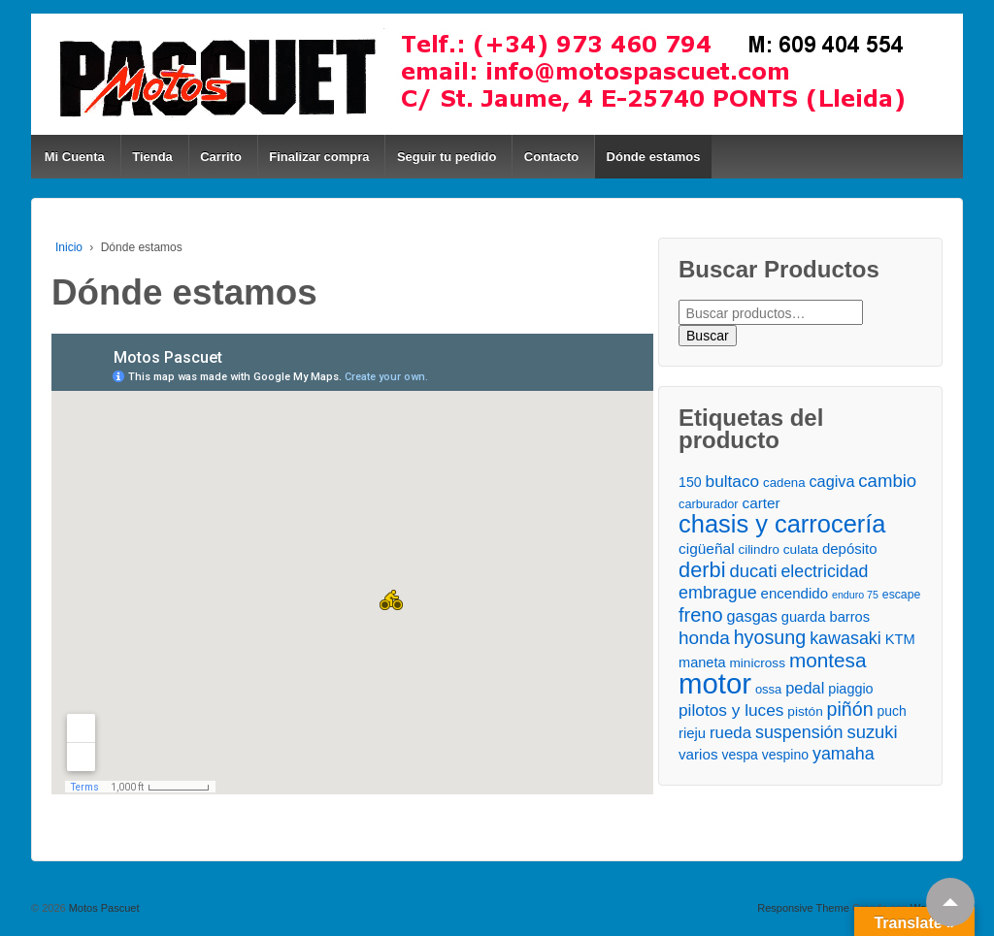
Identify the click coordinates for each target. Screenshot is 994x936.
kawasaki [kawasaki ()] (845, 638)
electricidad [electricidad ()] (824, 571)
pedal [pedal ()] (804, 687)
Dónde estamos (654, 156)
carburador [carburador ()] (709, 504)
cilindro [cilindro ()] (758, 549)
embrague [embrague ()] (718, 592)
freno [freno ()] (701, 615)
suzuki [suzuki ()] (871, 732)
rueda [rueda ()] (730, 733)
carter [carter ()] (761, 503)
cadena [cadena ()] (784, 482)
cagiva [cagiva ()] (831, 481)
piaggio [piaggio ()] (850, 688)
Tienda (152, 156)
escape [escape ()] (901, 594)
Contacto (551, 156)
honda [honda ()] (704, 638)
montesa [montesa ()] (828, 660)
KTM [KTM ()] (900, 639)
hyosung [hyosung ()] (770, 638)
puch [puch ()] (891, 711)
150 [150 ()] (690, 482)
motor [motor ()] (715, 683)
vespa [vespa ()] (739, 754)
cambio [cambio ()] (887, 480)
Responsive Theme (803, 908)
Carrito (221, 156)
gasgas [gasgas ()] (752, 616)
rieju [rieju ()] (692, 733)
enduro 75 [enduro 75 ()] (855, 594)
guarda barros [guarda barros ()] (825, 617)
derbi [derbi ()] (702, 570)
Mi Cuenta (75, 156)
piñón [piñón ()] (850, 709)
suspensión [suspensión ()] (799, 732)
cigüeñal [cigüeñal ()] (707, 548)
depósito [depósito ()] (849, 548)
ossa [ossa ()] (768, 689)
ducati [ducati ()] (753, 571)
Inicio (69, 247)
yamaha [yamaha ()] (843, 753)
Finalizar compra (319, 156)
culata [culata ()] (800, 549)
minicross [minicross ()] (757, 663)
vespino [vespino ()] (785, 754)
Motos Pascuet (103, 908)
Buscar (707, 335)
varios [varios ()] (698, 754)
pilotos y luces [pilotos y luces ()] (731, 710)
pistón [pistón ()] (804, 711)
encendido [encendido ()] (795, 593)
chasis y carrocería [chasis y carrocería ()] (782, 524)
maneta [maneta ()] (702, 662)
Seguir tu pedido (447, 156)
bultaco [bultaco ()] (733, 481)
